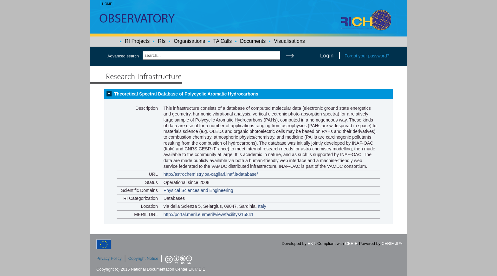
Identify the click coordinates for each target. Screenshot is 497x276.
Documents (253, 41)
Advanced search (123, 56)
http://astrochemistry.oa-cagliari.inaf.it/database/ (211, 174)
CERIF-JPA (392, 243)
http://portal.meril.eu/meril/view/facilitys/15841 (209, 214)
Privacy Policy (109, 258)
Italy (262, 206)
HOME (107, 4)
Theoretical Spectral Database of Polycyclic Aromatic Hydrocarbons (186, 93)
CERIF (351, 243)
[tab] (248, 94)
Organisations (189, 41)
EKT (311, 243)
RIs (161, 41)
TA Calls (222, 41)
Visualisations (289, 41)
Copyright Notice (143, 258)
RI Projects (137, 41)
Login (326, 55)
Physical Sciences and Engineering (198, 190)
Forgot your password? (367, 55)
